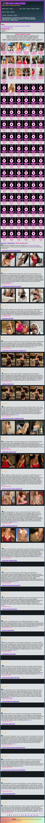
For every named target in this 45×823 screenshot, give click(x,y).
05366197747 (33, 76)
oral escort (21, 18)
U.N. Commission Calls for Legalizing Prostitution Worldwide (16, 26)
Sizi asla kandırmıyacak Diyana (4, 81)
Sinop (20, 8)
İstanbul (33, 8)
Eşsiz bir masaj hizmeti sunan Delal (11, 585)
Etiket (4, 30)
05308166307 (11, 76)
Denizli (3, 11)
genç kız (32, 17)
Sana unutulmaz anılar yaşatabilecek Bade (13, 418)
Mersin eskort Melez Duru (40, 78)
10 (26, 815)
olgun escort (14, 18)
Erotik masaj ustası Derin (8, 723)
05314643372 (41, 51)
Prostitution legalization (7, 27)
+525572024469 (4, 92)
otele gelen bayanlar (30, 18)
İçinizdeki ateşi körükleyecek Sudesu (11, 286)
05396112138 (26, 51)
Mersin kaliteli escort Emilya (33, 66)
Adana (7, 11)
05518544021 (26, 64)
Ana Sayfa (3, 243)
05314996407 (11, 92)
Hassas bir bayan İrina (8, 384)
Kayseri (28, 8)
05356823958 (19, 76)
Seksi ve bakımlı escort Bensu (4, 66)
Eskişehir (12, 11)
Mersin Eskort (11, 243)
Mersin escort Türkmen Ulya (19, 78)
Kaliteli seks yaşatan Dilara (9, 451)
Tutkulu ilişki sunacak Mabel (19, 66)
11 (28, 815)
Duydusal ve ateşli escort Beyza (26, 53)
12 (31, 815)
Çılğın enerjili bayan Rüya (8, 793)
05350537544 (11, 64)
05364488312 (26, 76)
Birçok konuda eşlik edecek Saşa (10, 701)
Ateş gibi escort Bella (11, 53)
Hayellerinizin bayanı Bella (9, 654)
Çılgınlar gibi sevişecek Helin (9, 609)
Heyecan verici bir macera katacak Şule (12, 488)
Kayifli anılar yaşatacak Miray (9, 560)
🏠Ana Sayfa (5, 8)
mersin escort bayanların (34, 245)
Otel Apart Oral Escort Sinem (12, 94)
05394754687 (4, 64)
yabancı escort (14, 20)
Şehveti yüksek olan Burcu (11, 78)
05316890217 (19, 64)
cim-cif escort (16, 17)
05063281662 (41, 76)
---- (5, 270)
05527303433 (4, 51)
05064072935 (33, 64)
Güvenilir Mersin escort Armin (19, 53)
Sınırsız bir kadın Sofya (8, 630)
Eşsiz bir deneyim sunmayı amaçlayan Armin (13, 747)
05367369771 (4, 79)
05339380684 (19, 51)
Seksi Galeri (10, 15)
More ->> (12, 282)
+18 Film (4, 15)
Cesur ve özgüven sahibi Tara (9, 525)
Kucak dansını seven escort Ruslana (11, 250)
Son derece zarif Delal (7, 318)
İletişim (15, 15)
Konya (24, 8)
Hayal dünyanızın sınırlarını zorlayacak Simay (13, 770)
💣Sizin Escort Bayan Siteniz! (13, 3)
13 (34, 815)
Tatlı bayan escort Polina (26, 66)
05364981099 (41, 64)
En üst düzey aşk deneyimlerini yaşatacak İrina (14, 350)
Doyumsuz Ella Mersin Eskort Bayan (33, 78)
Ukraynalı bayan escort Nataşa (41, 66)
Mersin (16, 8)
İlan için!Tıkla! (4, 94)
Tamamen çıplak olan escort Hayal (11, 66)
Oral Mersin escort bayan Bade (4, 53)
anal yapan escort (7, 17)
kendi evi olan (6, 18)
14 (37, 815)
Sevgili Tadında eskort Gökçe (26, 78)
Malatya (37, 8)
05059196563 (33, 52)
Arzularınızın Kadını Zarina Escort (40, 53)
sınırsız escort (6, 20)
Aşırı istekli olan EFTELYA (33, 54)
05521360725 (11, 51)
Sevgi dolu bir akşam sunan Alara (10, 677)
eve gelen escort (25, 17)
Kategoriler (7, 29)
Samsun (11, 8)
